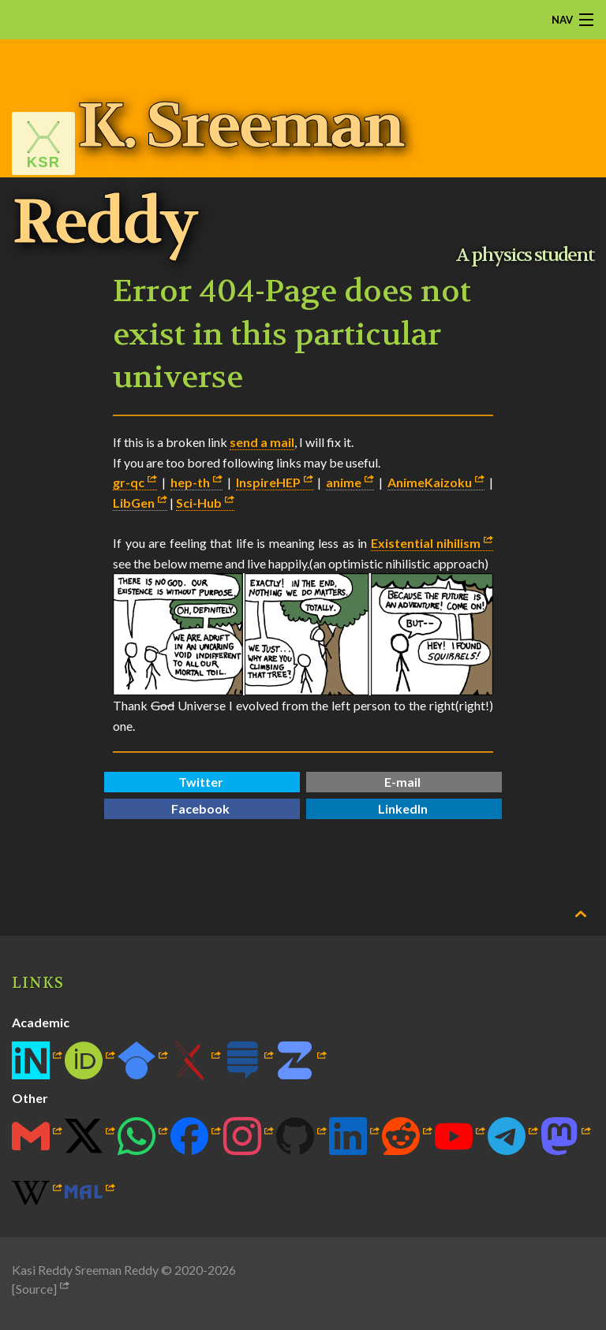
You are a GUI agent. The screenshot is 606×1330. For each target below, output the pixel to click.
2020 (188, 1269)
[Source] (34, 1288)
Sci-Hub (199, 502)
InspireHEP (268, 482)
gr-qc (128, 482)
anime (343, 482)
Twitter (200, 781)
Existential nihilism (426, 542)
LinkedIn (403, 808)
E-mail (402, 781)
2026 (222, 1269)
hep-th (190, 482)
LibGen (134, 502)
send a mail (262, 441)
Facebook (200, 808)
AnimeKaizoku (429, 482)
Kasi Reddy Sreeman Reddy (85, 1269)
